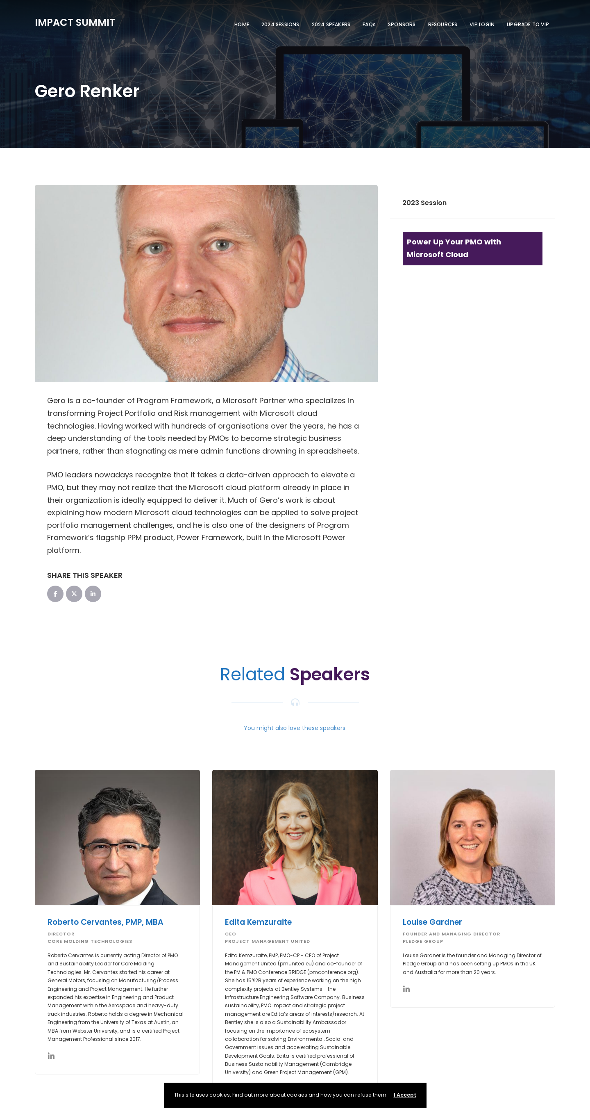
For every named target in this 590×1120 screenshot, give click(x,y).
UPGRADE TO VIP (528, 24)
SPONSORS (402, 24)
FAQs (369, 24)
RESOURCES (443, 24)
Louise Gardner (432, 922)
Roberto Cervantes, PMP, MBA (105, 922)
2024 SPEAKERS (331, 24)
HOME (241, 24)
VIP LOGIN (482, 24)
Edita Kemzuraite (258, 922)
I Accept (405, 1094)
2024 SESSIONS (280, 24)
